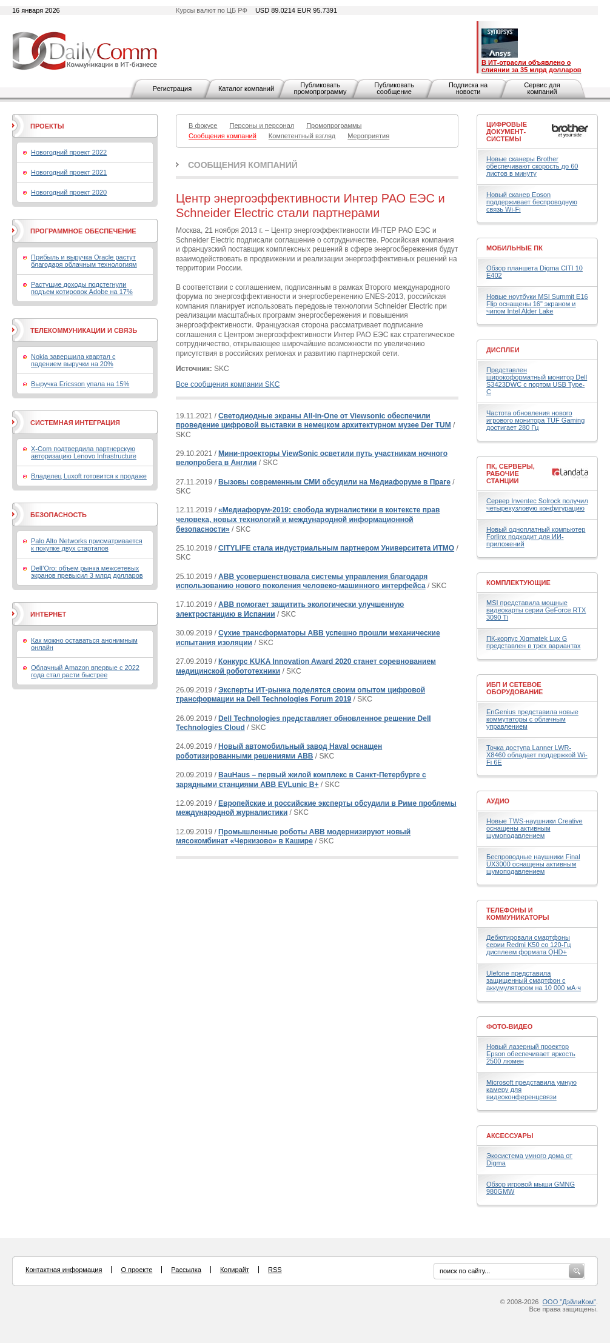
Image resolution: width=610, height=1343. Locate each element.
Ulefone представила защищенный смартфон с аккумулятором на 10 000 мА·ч (533, 980)
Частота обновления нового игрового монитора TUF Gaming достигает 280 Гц (535, 420)
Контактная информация (63, 1269)
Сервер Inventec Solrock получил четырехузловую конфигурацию (537, 504)
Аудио (497, 801)
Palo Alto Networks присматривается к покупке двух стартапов (86, 544)
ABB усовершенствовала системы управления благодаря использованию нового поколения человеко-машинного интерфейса (301, 581)
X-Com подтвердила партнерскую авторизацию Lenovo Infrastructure (83, 452)
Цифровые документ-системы (506, 131)
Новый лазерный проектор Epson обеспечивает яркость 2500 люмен (530, 1054)
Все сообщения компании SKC (228, 384)
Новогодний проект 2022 (69, 152)
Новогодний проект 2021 (69, 172)
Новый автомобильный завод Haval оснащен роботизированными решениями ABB (279, 751)
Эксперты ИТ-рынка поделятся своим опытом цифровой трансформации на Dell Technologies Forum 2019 (300, 695)
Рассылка (186, 1269)
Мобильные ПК (514, 248)
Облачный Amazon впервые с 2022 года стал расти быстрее (85, 671)
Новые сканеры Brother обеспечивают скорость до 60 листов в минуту (532, 166)
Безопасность (58, 514)
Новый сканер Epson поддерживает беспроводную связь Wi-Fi (531, 202)
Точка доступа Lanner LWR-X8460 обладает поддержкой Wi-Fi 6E (537, 755)
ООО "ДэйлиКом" (569, 1301)
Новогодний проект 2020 (69, 192)
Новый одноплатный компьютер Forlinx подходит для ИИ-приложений (535, 537)
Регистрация (172, 88)
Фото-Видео (509, 1026)
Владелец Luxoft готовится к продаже (89, 476)
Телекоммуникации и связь (83, 330)
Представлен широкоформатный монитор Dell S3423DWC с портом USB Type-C (536, 380)
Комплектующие (518, 582)
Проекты (47, 126)
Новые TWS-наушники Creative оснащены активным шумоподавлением (534, 828)
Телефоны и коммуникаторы (517, 913)
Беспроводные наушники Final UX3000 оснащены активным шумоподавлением (533, 864)
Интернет (48, 614)
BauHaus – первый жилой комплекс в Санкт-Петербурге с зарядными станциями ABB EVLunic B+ (301, 780)
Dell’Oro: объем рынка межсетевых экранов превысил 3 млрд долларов (87, 571)
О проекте (136, 1269)
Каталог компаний (246, 88)
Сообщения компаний (243, 165)
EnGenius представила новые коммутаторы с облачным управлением (532, 719)
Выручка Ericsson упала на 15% (80, 383)
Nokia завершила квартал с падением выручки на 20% (73, 360)
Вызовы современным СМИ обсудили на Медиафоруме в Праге (334, 482)
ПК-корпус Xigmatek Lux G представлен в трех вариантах (533, 642)
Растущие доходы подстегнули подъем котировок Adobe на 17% (82, 288)
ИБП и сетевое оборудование (514, 688)
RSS (275, 1269)
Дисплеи (503, 349)
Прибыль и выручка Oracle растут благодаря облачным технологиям (84, 260)
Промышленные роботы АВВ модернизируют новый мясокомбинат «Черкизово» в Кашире (293, 837)
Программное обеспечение (83, 231)
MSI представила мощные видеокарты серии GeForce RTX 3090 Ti (536, 610)
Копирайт (234, 1269)
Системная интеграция (75, 422)
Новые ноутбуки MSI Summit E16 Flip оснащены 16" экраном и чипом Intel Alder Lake (537, 304)
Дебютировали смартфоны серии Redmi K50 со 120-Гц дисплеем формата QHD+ (528, 945)
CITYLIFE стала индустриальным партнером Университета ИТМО (336, 548)
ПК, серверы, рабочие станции (510, 473)
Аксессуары (510, 1135)
